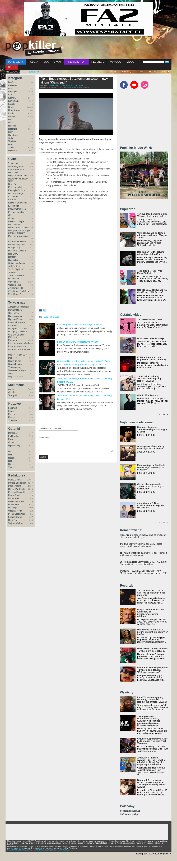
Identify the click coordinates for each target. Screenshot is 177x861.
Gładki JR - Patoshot (148, 395)
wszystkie (163, 414)
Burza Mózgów (15, 310)
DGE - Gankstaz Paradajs (150, 338)
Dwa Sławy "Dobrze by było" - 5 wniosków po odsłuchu (152, 649)
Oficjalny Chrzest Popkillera (16, 336)
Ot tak (11, 218)
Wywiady (12, 150)
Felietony (12, 85)
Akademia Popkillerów (18, 307)
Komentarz (44, 437)
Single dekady (14, 361)
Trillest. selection (16, 275)
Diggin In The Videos (17, 175)
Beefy (11, 82)
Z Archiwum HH (15, 288)
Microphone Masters (17, 328)
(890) (31, 508)
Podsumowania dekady (19, 343)
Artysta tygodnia (15, 166)
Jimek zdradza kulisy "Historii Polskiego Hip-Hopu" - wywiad (149, 378)
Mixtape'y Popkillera (17, 331)
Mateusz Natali (15, 480)
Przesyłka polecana (17, 251)
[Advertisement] (79, 419)
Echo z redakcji (15, 187)
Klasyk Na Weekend (17, 203)
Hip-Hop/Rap (14, 445)
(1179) (30, 501)
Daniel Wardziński (16, 489)
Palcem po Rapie (16, 221)
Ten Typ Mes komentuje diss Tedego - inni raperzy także (152, 215)
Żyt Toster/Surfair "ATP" (150, 319)
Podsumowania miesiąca (19, 236)
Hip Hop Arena (15, 316)
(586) (31, 523)
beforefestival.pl (129, 814)
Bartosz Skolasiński (17, 483)
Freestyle (12, 91)
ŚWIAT (57, 61)
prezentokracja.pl (130, 811)
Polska (11, 113)
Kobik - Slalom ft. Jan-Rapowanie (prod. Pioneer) (151, 358)
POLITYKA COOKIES (60, 850)
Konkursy (12, 325)
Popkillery (12, 358)
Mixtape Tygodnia (16, 212)
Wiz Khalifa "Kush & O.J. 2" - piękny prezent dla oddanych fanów (152, 631)
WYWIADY (115, 61)
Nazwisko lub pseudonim (50, 428)
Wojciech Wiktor (15, 523)
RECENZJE (97, 61)
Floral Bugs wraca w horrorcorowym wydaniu (78, 342)
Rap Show (13, 254)
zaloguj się (34, 71)
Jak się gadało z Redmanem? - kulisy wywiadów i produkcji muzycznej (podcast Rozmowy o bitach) (148, 721)
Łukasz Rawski (15, 517)
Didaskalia (13, 172)
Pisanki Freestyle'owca (18, 227)
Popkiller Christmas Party (20, 349)
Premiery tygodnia (16, 244)
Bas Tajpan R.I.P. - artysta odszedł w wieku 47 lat (150, 253)
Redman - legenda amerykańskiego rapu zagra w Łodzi (152, 429)
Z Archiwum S (14, 294)
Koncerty (12, 414)
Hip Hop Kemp (15, 319)
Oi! (9, 215)
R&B (10, 455)
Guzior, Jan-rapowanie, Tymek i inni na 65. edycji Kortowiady (150, 486)
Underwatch (13, 279)
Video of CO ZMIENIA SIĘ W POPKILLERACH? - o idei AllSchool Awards (76, 286)
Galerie (11, 392)
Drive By (12, 184)
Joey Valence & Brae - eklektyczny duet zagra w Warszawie (150, 505)
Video (10, 147)
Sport (10, 132)
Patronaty (126, 71)
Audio (11, 389)
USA (46, 61)
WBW (11, 373)
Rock (10, 461)
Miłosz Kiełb (13, 498)
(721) (31, 514)
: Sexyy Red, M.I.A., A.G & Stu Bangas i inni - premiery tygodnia (143, 563)
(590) (31, 520)
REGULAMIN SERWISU (16, 850)
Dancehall (12, 433)
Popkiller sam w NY (17, 241)
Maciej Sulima (14, 504)
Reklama (153, 71)
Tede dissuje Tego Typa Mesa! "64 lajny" (149, 272)
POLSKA (33, 61)
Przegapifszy (14, 247)
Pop (10, 451)
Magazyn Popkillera (17, 209)
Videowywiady (14, 367)
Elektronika (13, 436)
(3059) (30, 486)
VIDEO (130, 61)
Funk (10, 439)
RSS (164, 71)
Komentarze (14, 101)
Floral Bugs (54, 317)
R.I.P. (10, 122)
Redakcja (12, 508)
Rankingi (12, 126)
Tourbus (12, 272)
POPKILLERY (15, 61)
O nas (114, 71)
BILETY (12, 67)
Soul (10, 464)
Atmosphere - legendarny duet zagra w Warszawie (150, 447)
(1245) (30, 498)
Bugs (46, 317)
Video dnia (13, 282)
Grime (11, 442)
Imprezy (12, 411)
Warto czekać (14, 285)
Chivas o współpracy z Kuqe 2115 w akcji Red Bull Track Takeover (152, 741)
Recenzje (12, 129)
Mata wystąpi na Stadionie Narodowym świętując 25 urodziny (151, 467)
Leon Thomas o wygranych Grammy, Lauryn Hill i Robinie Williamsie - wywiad (152, 699)
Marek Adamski (15, 486)
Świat (10, 138)
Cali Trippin (13, 313)
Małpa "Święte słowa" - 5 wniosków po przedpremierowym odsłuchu (150, 612)
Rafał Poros (13, 520)
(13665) (30, 480)
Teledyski (12, 395)
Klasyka (12, 98)
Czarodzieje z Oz (16, 169)
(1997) (30, 492)
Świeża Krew (14, 266)
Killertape (12, 199)
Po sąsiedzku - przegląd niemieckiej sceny (19, 232)
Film (10, 88)
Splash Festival (15, 364)
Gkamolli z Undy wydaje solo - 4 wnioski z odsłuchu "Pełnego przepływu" (152, 669)
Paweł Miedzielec (16, 501)
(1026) (30, 505)
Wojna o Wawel (15, 376)
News (10, 107)
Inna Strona (13, 196)
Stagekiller (13, 260)
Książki (11, 104)
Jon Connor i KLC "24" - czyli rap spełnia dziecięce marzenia (151, 592)
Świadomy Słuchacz (17, 263)
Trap (10, 467)
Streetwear (13, 135)
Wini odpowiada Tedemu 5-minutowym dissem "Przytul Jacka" (152, 235)
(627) (31, 517)
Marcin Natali (14, 495)
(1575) (30, 495)
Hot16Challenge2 (16, 193)
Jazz (10, 448)
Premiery (12, 116)
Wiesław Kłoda (15, 511)
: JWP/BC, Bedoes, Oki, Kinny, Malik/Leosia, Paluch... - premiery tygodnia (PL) (143, 572)
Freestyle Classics (16, 190)
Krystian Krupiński (16, 492)
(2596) (30, 489)
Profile (11, 119)
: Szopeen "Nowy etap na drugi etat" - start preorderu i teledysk (144, 536)
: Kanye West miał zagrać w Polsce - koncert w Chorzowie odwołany (142, 545)
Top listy (12, 141)
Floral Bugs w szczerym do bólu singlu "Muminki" (79, 324)
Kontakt (139, 71)
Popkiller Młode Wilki (17, 355)
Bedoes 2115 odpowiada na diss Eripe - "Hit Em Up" (152, 291)
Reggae (12, 458)
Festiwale (12, 408)
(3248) (30, 483)
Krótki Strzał (14, 206)
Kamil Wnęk (71, 87)
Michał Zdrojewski (16, 514)
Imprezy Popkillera (16, 322)
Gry (10, 95)
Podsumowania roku (17, 346)
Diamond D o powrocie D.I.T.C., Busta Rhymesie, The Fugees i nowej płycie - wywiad (151, 783)
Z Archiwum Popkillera (18, 291)
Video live (12, 420)
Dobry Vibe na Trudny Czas (18, 180)
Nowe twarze (14, 110)
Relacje (11, 417)
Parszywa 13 (14, 224)
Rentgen (12, 257)
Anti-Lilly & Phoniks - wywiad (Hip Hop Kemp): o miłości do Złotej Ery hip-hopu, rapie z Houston (151, 761)
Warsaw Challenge (17, 370)
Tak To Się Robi (15, 269)
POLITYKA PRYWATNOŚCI (39, 850)
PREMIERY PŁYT (76, 61)
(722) (31, 511)
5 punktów (13, 163)
